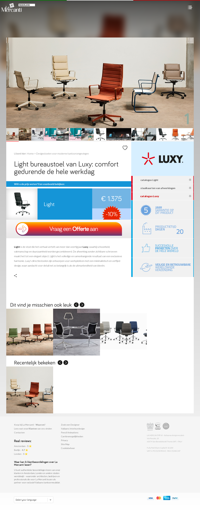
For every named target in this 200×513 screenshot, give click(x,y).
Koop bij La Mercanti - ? (29, 424)
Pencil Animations (69, 432)
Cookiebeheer (68, 448)
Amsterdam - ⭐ (23, 446)
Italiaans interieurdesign (73, 428)
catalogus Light (166, 179)
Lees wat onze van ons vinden (33, 428)
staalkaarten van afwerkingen (166, 188)
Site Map (65, 444)
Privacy (64, 440)
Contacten (19, 432)
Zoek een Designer (70, 424)
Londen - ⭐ (21, 454)
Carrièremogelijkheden (72, 436)
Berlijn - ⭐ (21, 450)
